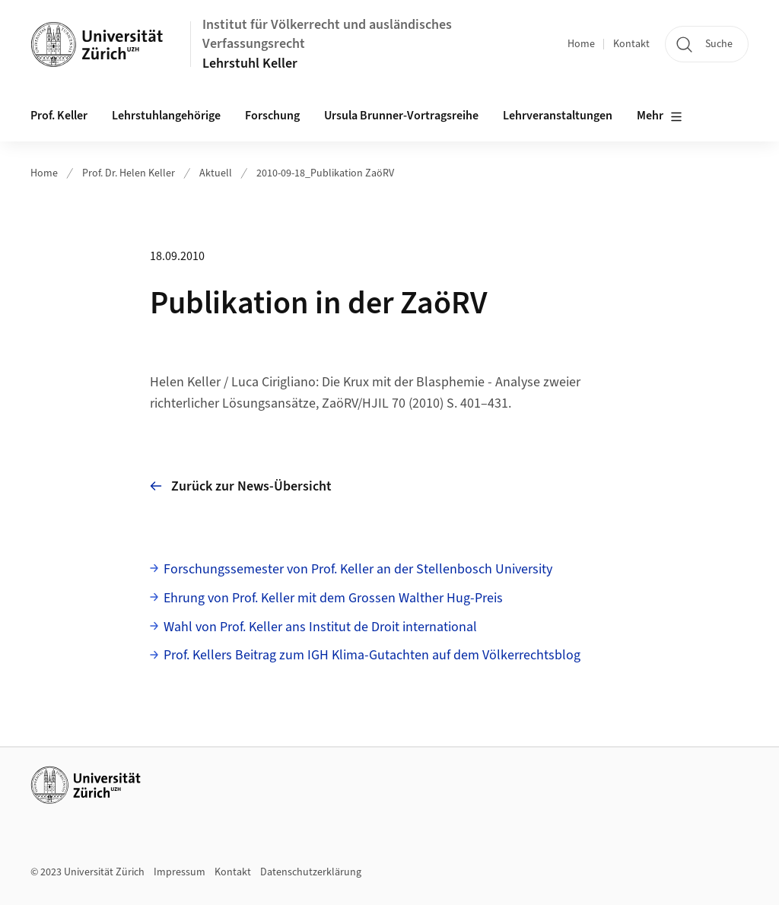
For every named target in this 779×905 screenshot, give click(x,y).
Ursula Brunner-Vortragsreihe (401, 115)
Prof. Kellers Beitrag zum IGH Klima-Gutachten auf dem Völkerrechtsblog (372, 655)
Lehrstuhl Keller (249, 63)
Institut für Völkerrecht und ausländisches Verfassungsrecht (327, 34)
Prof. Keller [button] (58, 115)
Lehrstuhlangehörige (166, 115)
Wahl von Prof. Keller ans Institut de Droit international (320, 627)
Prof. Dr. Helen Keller (128, 173)
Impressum (179, 872)
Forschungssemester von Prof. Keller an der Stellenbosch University (358, 569)
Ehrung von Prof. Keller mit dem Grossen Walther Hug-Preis (333, 598)
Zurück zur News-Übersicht (241, 486)
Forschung (272, 115)
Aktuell (215, 173)
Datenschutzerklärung (310, 872)
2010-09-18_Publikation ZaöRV (325, 173)
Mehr (659, 116)
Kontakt (631, 44)
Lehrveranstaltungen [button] (557, 115)
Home (581, 44)
